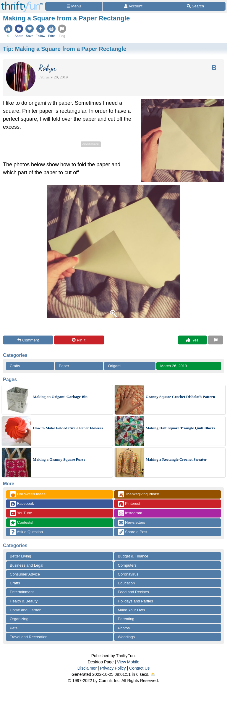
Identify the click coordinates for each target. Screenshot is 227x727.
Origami (114, 366)
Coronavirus (128, 574)
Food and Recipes (133, 592)
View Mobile (128, 662)
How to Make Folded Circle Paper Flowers (68, 428)
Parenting (126, 619)
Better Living (20, 556)
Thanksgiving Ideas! (138, 494)
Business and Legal (26, 565)
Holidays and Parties (135, 601)
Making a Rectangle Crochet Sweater (176, 459)
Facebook (22, 504)
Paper (64, 366)
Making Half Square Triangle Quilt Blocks (180, 428)
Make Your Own (131, 610)
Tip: (65, 49)
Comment (28, 340)
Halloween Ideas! (28, 494)
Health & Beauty (24, 601)
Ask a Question (26, 532)
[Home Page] (22, 3)
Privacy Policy (113, 668)
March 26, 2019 (173, 366)
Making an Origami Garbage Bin (60, 396)
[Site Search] (195, 6)
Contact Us (139, 668)
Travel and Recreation (28, 637)
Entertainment (22, 592)
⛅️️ (152, 674)
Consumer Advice (25, 574)
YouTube (21, 513)
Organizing (19, 619)
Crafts (15, 366)
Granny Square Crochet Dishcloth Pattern (180, 396)
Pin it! (79, 340)
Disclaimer (87, 668)
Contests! (21, 523)
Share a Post (132, 532)
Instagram (130, 513)
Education (126, 583)
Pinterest (129, 504)
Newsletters (131, 523)
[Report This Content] (215, 340)
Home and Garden (25, 610)
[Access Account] (134, 6)
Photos (124, 628)
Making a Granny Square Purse (59, 459)
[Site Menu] (73, 6)
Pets (13, 628)
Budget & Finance (133, 556)
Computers (127, 565)
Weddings (126, 637)
